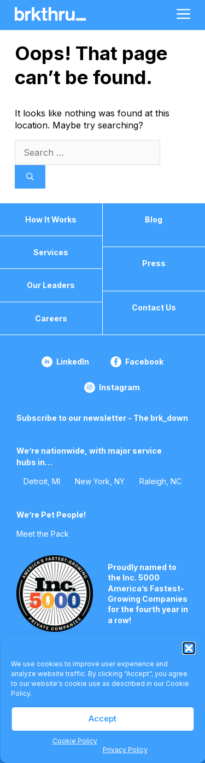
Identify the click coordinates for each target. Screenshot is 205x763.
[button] (188, 648)
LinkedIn (72, 361)
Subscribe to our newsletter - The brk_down (102, 417)
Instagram (119, 387)
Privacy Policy (125, 750)
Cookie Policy (74, 741)
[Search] (30, 177)
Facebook (144, 361)
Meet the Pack (42, 533)
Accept (102, 718)
